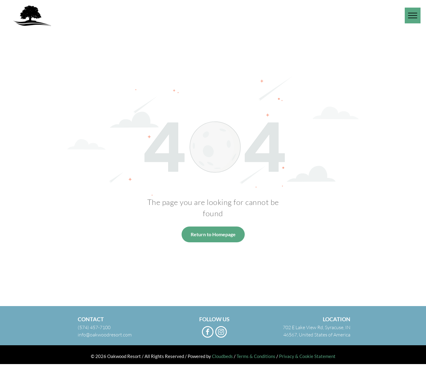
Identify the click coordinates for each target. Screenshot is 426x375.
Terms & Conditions (256, 356)
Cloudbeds (222, 356)
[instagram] (221, 332)
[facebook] (207, 332)
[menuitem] (300, 10)
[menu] (413, 15)
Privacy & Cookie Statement (307, 356)
